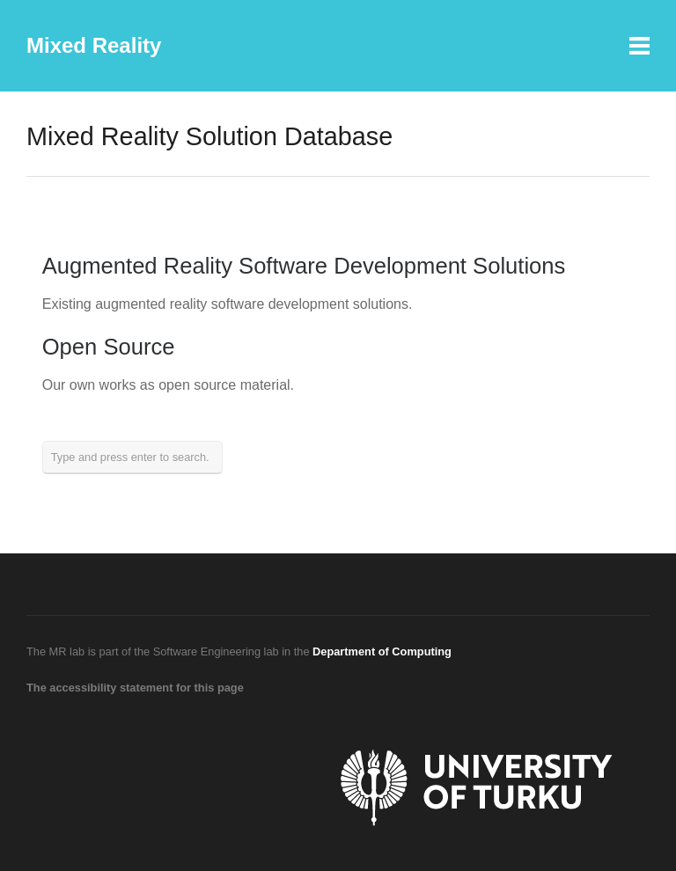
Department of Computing (382, 651)
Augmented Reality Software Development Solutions (304, 265)
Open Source (108, 346)
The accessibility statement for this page (135, 687)
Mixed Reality (93, 45)
